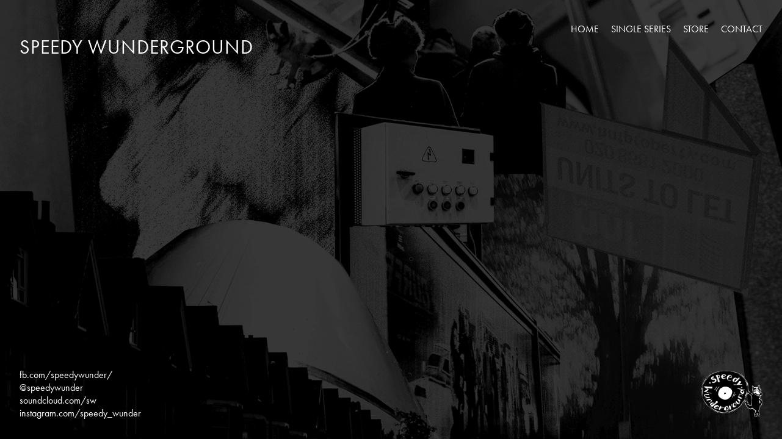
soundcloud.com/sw (58, 400)
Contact (741, 29)
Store (696, 29)
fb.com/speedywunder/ (66, 374)
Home (585, 29)
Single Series (641, 29)
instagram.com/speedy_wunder (80, 413)
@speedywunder (51, 387)
